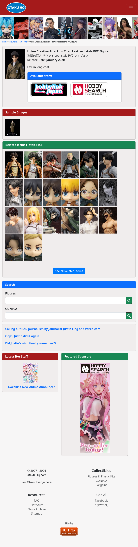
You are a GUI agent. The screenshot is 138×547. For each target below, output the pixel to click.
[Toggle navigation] (131, 7)
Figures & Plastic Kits (18, 42)
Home (4, 42)
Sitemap (36, 513)
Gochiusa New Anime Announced (31, 387)
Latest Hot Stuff (16, 356)
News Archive (37, 509)
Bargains (101, 485)
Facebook (101, 501)
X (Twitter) (101, 505)
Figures (10, 293)
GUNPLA (11, 309)
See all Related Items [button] (69, 271)
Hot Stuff (37, 505)
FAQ (36, 501)
